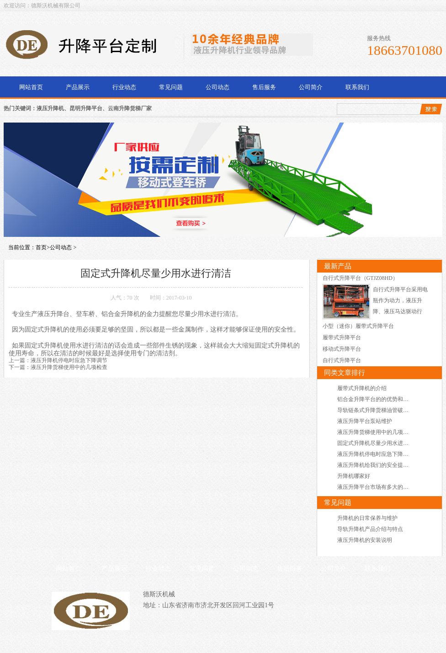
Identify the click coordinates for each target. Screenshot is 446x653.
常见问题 (171, 87)
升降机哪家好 (353, 476)
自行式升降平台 (342, 360)
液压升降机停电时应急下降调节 (69, 360)
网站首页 (31, 87)
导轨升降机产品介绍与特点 (370, 529)
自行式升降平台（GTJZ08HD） (360, 278)
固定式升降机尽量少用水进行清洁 (378, 443)
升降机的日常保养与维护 (367, 518)
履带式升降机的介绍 (362, 388)
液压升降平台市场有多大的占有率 (378, 487)
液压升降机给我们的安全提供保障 (378, 465)
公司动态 (217, 87)
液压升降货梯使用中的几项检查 (69, 367)
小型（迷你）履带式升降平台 (358, 326)
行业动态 (124, 87)
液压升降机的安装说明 (364, 540)
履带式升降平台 (342, 337)
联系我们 (357, 87)
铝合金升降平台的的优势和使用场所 (381, 399)
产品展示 (78, 87)
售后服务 (264, 87)
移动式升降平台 (342, 349)
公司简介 (311, 87)
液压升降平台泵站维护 (364, 421)
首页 (41, 247)
